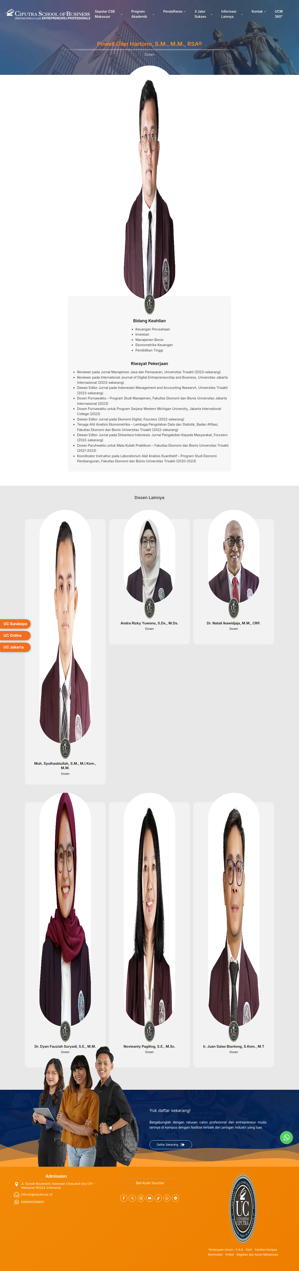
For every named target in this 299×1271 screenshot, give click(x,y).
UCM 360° (279, 13)
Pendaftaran (173, 11)
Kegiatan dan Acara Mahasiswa (257, 1254)
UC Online (13, 635)
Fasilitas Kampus (266, 1249)
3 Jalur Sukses (200, 13)
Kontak (257, 11)
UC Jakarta (14, 647)
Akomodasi (215, 1254)
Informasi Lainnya (228, 13)
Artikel (229, 1254)
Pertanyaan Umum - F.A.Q (226, 1249)
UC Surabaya (15, 623)
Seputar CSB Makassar (105, 13)
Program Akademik (139, 13)
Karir (249, 1249)
